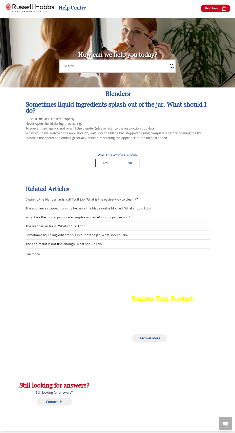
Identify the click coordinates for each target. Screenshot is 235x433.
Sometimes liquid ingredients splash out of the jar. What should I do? (77, 235)
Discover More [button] (149, 338)
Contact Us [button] (54, 401)
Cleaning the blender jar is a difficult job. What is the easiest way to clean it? (82, 199)
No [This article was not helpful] (130, 163)
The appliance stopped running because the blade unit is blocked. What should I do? (88, 208)
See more (33, 254)
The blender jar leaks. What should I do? (55, 226)
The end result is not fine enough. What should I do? (64, 244)
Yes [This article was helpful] (105, 163)
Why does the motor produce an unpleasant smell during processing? (78, 217)
